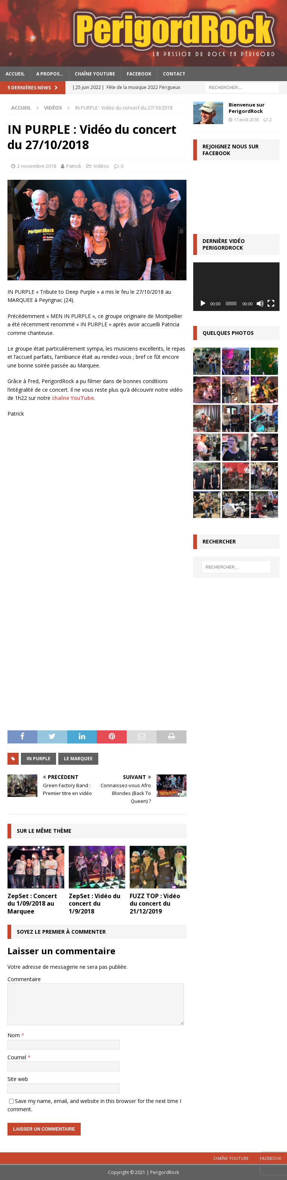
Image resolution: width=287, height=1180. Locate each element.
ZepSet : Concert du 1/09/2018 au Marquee (32, 904)
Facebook (139, 74)
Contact (174, 74)
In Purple (38, 758)
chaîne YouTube (73, 397)
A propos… (49, 74)
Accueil (15, 74)
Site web (17, 1078)
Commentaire (24, 979)
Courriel (17, 1057)
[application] (236, 286)
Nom (14, 1035)
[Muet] (260, 303)
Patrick (73, 166)
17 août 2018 (246, 119)
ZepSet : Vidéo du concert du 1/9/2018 (94, 904)
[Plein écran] (271, 303)
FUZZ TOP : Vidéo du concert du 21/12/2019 (155, 904)
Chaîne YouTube (95, 74)
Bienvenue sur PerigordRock (247, 107)
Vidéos (101, 166)
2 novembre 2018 (36, 166)
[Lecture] (203, 303)
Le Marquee (78, 758)
